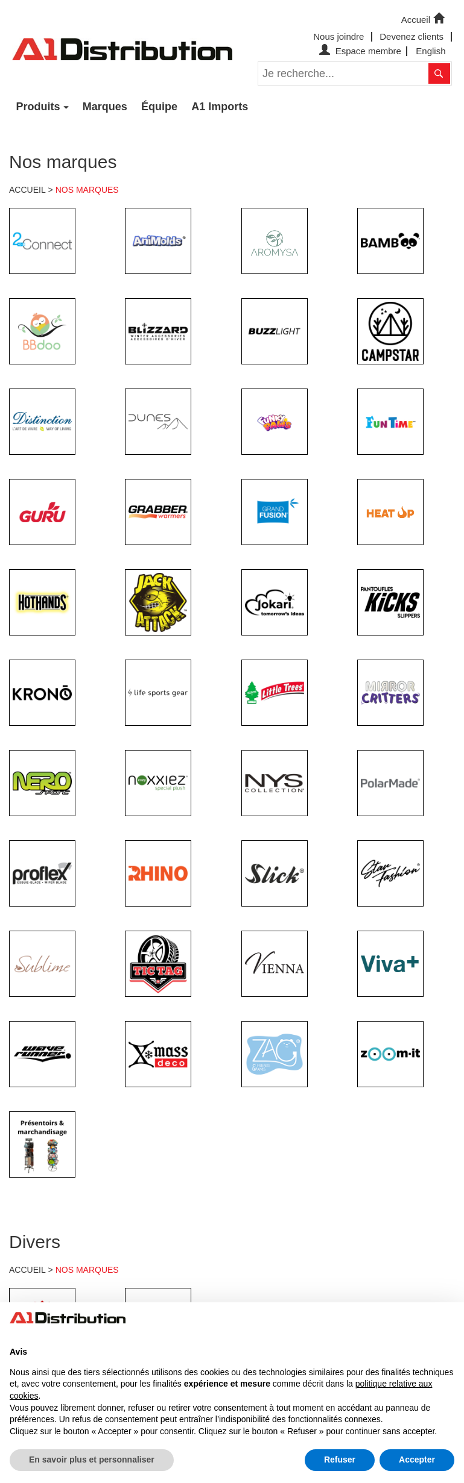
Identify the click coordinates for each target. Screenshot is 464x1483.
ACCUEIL (27, 190)
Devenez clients (411, 36)
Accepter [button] (417, 1459)
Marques (105, 107)
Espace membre (358, 51)
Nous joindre (338, 36)
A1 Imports (219, 107)
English (430, 51)
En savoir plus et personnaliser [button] (91, 1459)
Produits (38, 107)
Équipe (159, 107)
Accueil (424, 19)
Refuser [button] (339, 1459)
